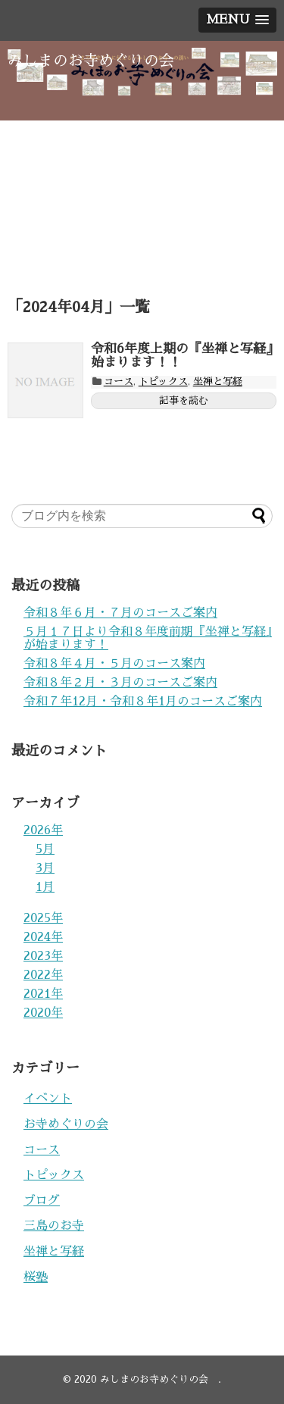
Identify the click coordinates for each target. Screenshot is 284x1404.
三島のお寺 (53, 1226)
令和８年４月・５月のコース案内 (114, 664)
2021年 (43, 994)
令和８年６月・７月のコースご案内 (120, 613)
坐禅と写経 (217, 381)
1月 (45, 887)
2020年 (43, 1013)
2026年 (43, 830)
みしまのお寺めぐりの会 (98, 60)
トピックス (163, 381)
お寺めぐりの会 (65, 1124)
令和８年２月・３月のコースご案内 (120, 683)
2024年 (43, 937)
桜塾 (35, 1277)
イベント (47, 1099)
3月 (45, 868)
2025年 (43, 918)
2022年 (43, 975)
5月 (45, 849)
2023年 (43, 956)
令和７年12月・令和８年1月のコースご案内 (142, 702)
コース (118, 381)
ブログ (41, 1201)
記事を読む (183, 400)
